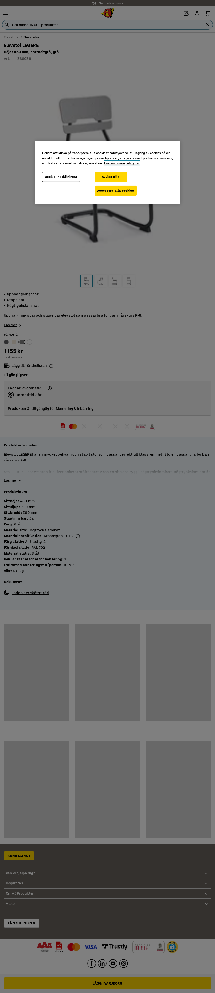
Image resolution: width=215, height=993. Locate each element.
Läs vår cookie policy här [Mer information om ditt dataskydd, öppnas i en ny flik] (122, 163)
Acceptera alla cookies (115, 191)
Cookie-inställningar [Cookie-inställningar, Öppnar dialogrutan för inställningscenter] (61, 177)
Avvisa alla (111, 177)
